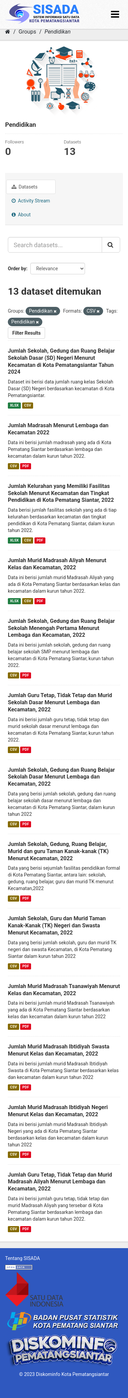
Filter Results (26, 333)
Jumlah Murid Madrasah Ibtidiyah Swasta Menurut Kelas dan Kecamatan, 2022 (58, 1050)
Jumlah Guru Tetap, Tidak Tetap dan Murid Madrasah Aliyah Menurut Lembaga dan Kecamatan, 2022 (60, 1181)
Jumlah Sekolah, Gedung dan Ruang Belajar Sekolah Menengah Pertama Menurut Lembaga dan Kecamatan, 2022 (61, 628)
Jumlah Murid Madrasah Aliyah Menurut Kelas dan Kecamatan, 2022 (57, 564)
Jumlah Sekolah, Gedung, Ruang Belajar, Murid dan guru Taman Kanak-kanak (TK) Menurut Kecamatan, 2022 (58, 851)
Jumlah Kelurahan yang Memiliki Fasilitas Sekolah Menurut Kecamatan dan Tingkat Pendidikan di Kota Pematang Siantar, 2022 (61, 493)
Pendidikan (57, 31)
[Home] (7, 31)
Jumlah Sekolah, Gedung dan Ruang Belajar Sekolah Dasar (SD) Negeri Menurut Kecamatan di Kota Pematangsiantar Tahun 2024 (61, 361)
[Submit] (111, 245)
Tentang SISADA (22, 1258)
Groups (27, 31)
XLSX (14, 405)
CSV (27, 405)
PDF (26, 466)
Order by (17, 268)
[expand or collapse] (115, 14)
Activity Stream (31, 200)
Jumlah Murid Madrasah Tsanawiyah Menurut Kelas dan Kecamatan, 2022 (64, 990)
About (21, 214)
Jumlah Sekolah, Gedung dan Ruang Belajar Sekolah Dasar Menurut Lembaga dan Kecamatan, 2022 (61, 777)
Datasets (25, 187)
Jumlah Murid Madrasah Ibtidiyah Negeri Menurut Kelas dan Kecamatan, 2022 (58, 1111)
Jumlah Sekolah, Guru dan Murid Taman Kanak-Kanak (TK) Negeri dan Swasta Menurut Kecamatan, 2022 (57, 925)
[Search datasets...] (55, 245)
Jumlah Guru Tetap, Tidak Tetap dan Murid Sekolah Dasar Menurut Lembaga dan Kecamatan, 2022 (60, 702)
